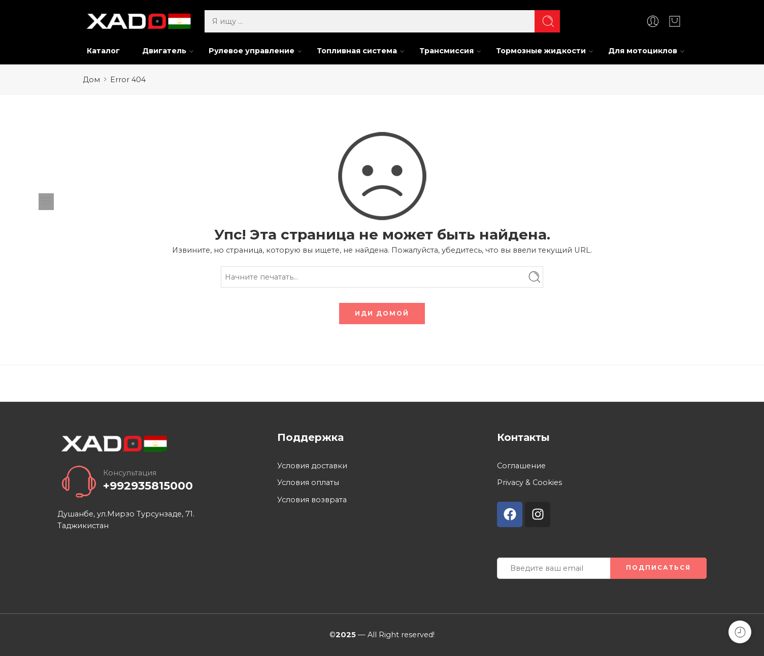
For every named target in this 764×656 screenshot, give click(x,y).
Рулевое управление (251, 51)
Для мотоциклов (642, 51)
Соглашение (521, 465)
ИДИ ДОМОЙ (382, 313)
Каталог (103, 50)
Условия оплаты (308, 482)
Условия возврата (312, 499)
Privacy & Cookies (529, 482)
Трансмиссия (446, 51)
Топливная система (357, 51)
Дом (91, 79)
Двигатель (164, 51)
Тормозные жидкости (541, 51)
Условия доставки (312, 465)
